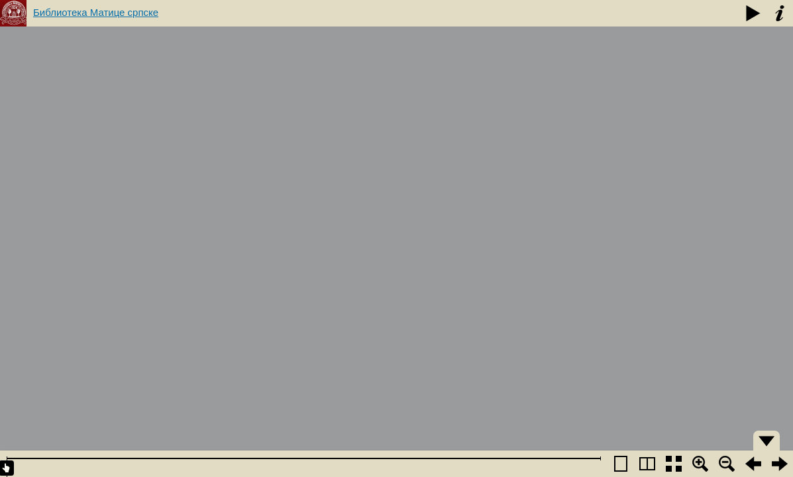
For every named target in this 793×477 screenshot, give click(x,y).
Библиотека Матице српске (95, 12)
